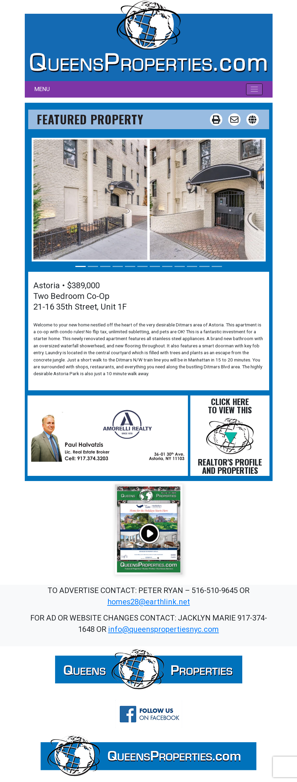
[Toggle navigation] (254, 89)
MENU (42, 89)
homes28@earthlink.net (148, 601)
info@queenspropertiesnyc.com (163, 629)
